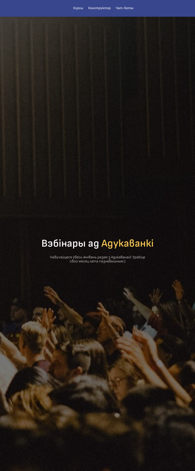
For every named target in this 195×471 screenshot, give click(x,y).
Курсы (78, 8)
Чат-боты (124, 8)
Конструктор (99, 8)
